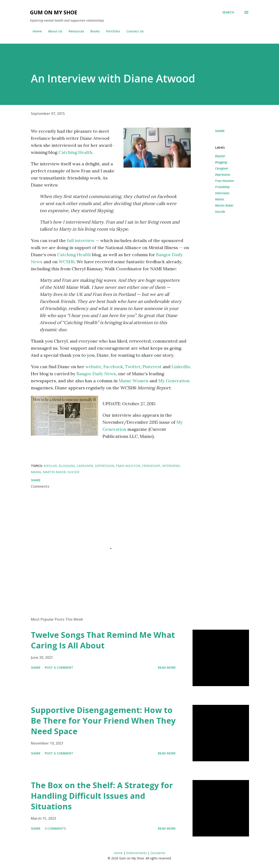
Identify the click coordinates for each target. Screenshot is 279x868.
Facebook (113, 366)
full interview (81, 240)
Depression (222, 174)
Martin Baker (224, 205)
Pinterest (152, 366)
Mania (219, 199)
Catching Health (75, 152)
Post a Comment (59, 667)
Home (34, 31)
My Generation (174, 380)
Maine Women (133, 380)
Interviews (222, 193)
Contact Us (132, 31)
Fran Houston (224, 181)
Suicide (220, 211)
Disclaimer (157, 853)
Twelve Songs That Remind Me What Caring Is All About (103, 640)
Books (92, 31)
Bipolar (220, 156)
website (93, 366)
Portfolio (110, 31)
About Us (52, 31)
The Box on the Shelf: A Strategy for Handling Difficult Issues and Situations (102, 796)
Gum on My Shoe (53, 12)
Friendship (222, 187)
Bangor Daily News (96, 373)
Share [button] (220, 131)
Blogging (221, 162)
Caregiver (221, 168)
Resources (73, 31)
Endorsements (136, 853)
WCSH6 (67, 261)
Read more (167, 667)
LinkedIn (181, 366)
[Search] (228, 12)
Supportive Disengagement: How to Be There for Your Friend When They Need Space (103, 721)
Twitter (132, 366)
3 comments (55, 828)
